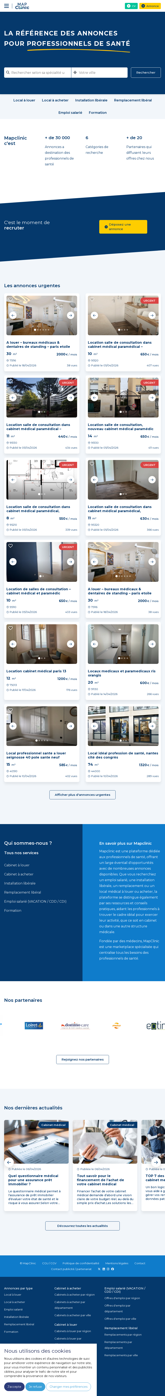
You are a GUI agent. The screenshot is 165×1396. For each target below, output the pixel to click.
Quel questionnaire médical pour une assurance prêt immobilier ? (33, 1180)
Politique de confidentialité (81, 1263)
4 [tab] (43, 329)
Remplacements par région (123, 1334)
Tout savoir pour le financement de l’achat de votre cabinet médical (100, 1180)
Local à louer (12, 1294)
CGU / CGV (49, 1263)
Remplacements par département (118, 1344)
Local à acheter (14, 1302)
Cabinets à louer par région (72, 1331)
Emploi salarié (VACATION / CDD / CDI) (35, 901)
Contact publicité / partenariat (71, 1269)
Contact (139, 1263)
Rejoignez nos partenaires (83, 1059)
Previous (13, 315)
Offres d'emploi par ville (120, 1318)
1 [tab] (35, 330)
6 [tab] (48, 329)
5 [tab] (46, 329)
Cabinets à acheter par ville (72, 1315)
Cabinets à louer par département (67, 1341)
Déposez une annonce (118, 226)
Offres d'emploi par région (122, 1298)
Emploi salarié (13, 1309)
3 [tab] (40, 329)
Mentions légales (116, 1263)
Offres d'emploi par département (117, 1308)
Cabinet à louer (17, 865)
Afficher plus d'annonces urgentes (82, 795)
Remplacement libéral (22, 892)
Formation (12, 911)
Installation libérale (20, 883)
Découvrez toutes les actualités (82, 1226)
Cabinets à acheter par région (74, 1294)
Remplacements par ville (121, 1355)
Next (70, 315)
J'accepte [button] (14, 1387)
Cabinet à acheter (18, 874)
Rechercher (145, 72)
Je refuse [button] (35, 1387)
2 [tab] (37, 329)
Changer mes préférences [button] (68, 1387)
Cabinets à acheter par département (69, 1304)
